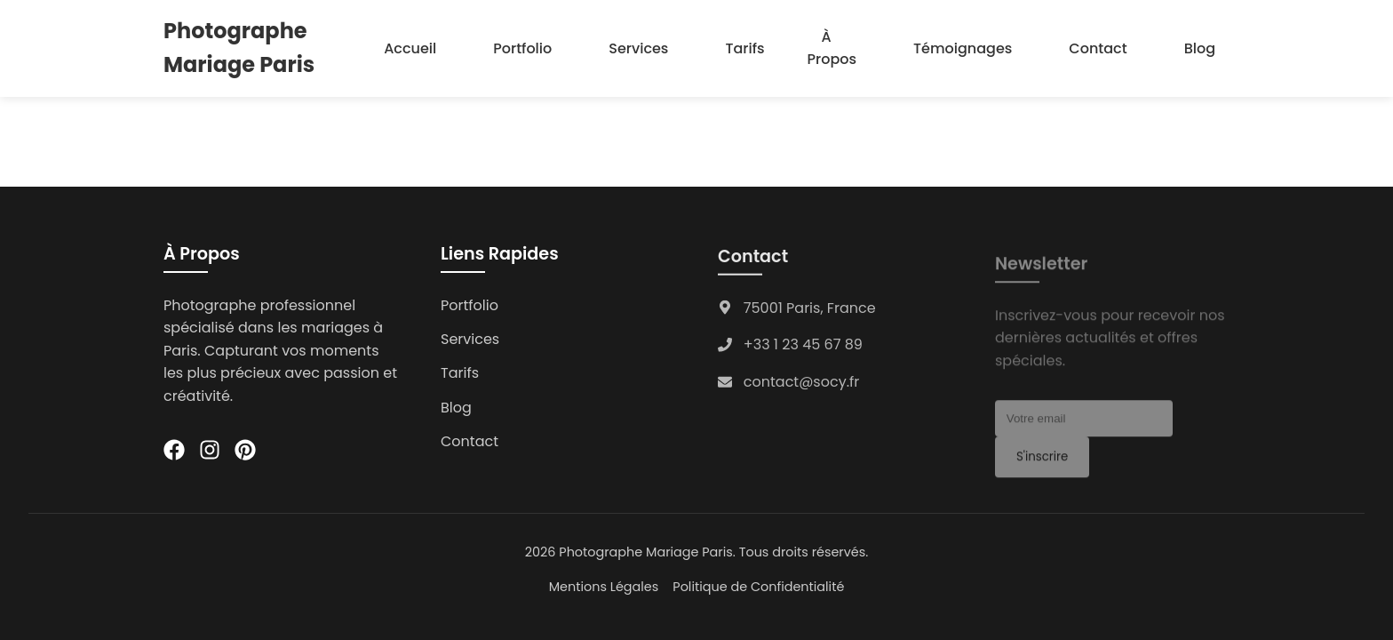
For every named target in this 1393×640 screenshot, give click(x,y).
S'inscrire (1042, 461)
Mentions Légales (604, 587)
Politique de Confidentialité (758, 587)
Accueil (410, 48)
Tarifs (744, 48)
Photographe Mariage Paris (238, 47)
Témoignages (962, 48)
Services (638, 48)
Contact (1097, 48)
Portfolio (522, 48)
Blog (1199, 48)
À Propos (832, 48)
